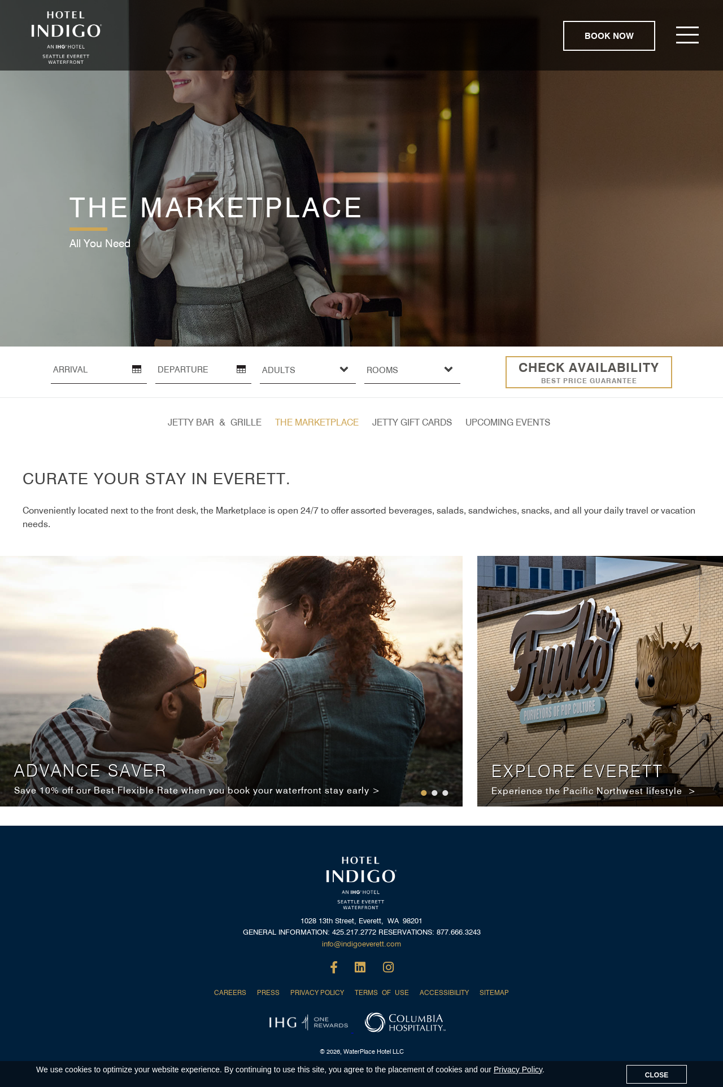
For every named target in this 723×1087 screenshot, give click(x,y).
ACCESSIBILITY (444, 992)
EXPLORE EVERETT (577, 771)
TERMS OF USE (382, 992)
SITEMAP (494, 992)
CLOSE (656, 1075)
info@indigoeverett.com (361, 943)
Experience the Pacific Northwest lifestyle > (593, 790)
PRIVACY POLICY (317, 992)
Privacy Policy (518, 1069)
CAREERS (230, 992)
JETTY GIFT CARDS (412, 422)
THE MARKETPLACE (317, 422)
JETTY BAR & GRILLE (215, 422)
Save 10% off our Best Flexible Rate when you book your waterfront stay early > (197, 790)
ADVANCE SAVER (90, 770)
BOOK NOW (609, 35)
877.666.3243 (459, 931)
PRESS (268, 992)
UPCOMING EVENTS (507, 422)
